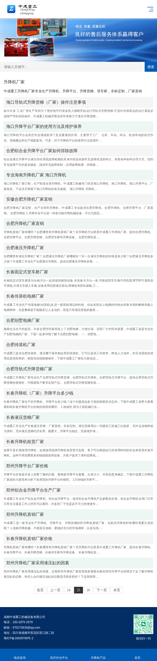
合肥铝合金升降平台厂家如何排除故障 (42, 150)
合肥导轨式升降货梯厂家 (29, 369)
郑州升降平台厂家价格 (27, 466)
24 (68, 590)
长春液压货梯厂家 (23, 417)
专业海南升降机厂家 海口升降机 (36, 175)
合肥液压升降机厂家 (25, 247)
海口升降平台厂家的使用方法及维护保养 (44, 126)
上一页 (55, 590)
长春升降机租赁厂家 (25, 441)
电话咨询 (19, 655)
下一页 (102, 590)
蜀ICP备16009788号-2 (18, 638)
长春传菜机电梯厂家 (25, 296)
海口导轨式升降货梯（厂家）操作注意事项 (46, 102)
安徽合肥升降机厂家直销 (29, 199)
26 (88, 590)
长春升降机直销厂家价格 (29, 538)
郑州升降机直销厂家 (25, 514)
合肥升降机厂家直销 (25, 223)
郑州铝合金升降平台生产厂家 (33, 490)
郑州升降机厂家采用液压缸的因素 (37, 563)
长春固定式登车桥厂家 (27, 272)
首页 (40, 590)
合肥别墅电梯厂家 (23, 320)
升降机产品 (98, 655)
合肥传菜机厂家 (21, 344)
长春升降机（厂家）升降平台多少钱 (39, 393)
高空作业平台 (58, 655)
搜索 (150, 67)
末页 (116, 590)
